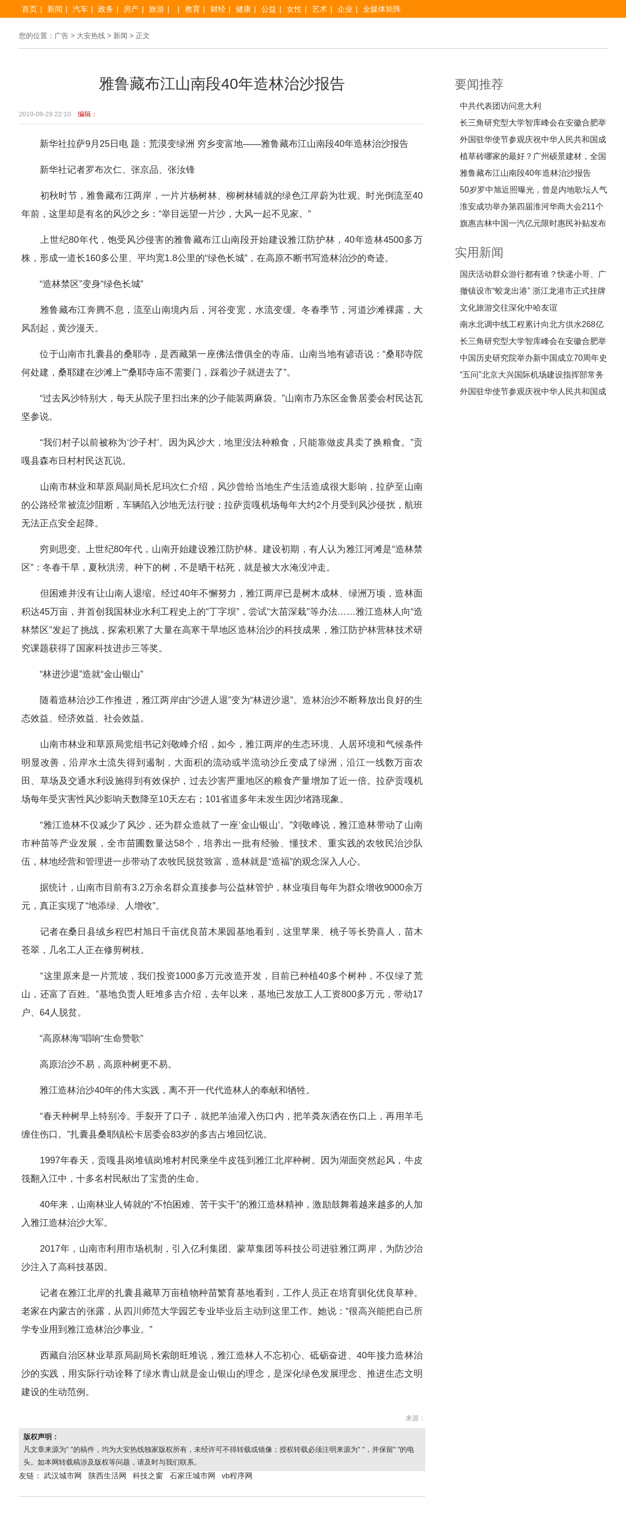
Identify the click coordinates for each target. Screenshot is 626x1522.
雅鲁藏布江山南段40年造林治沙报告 (525, 173)
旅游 (156, 9)
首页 (29, 9)
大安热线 (91, 35)
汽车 (80, 9)
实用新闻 (479, 252)
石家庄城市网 (192, 1475)
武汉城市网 (63, 1475)
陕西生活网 (107, 1475)
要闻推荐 (479, 84)
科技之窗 (148, 1475)
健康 (243, 9)
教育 (192, 9)
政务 (105, 9)
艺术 (319, 9)
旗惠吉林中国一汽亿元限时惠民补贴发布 (533, 223)
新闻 (54, 9)
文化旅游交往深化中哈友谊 (508, 307)
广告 (61, 35)
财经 (218, 9)
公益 (268, 9)
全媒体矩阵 (382, 9)
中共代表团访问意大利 (500, 106)
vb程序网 (237, 1475)
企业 (345, 9)
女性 (294, 9)
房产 (131, 9)
